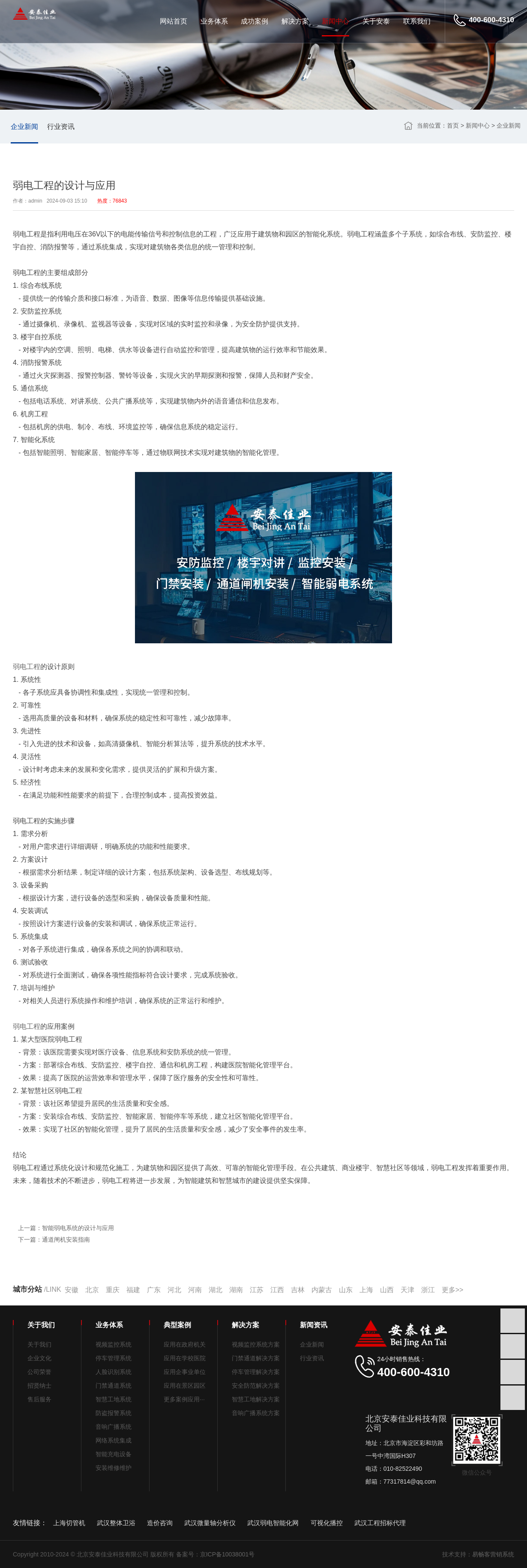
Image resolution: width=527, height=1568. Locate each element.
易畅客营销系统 (493, 1554)
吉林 (298, 1289)
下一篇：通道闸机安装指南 (54, 1239)
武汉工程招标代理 (380, 1522)
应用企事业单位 (185, 1371)
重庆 (113, 1289)
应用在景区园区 (185, 1385)
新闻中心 (335, 21)
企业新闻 (24, 126)
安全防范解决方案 (256, 1385)
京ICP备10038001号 (227, 1554)
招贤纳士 (39, 1385)
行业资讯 (61, 126)
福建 (133, 1289)
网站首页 (173, 21)
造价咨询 (160, 1522)
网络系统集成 (114, 1440)
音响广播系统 (114, 1426)
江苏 (257, 1289)
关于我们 (39, 1344)
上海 (366, 1289)
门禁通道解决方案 (256, 1358)
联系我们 (417, 21)
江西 (277, 1289)
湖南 (236, 1289)
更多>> (453, 1289)
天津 (407, 1289)
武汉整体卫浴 (116, 1522)
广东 (154, 1289)
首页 (453, 125)
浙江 (428, 1289)
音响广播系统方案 (256, 1413)
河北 (174, 1289)
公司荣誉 (39, 1371)
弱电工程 (26, 666)
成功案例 (254, 21)
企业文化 (39, 1358)
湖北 (215, 1289)
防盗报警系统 (114, 1413)
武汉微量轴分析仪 (210, 1522)
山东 (346, 1289)
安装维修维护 (114, 1467)
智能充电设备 (114, 1454)
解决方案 (295, 21)
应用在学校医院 (185, 1358)
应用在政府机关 (185, 1344)
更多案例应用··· (184, 1399)
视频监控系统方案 (256, 1344)
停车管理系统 (114, 1358)
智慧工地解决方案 (256, 1399)
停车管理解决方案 (256, 1371)
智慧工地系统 (114, 1399)
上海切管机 (69, 1522)
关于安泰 (376, 21)
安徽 (71, 1289)
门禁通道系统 (114, 1385)
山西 (387, 1289)
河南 (195, 1289)
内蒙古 (321, 1289)
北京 (92, 1289)
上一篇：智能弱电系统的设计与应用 (66, 1228)
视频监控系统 (114, 1344)
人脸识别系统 (114, 1371)
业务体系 (214, 21)
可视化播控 (327, 1522)
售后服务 (39, 1399)
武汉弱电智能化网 (273, 1522)
